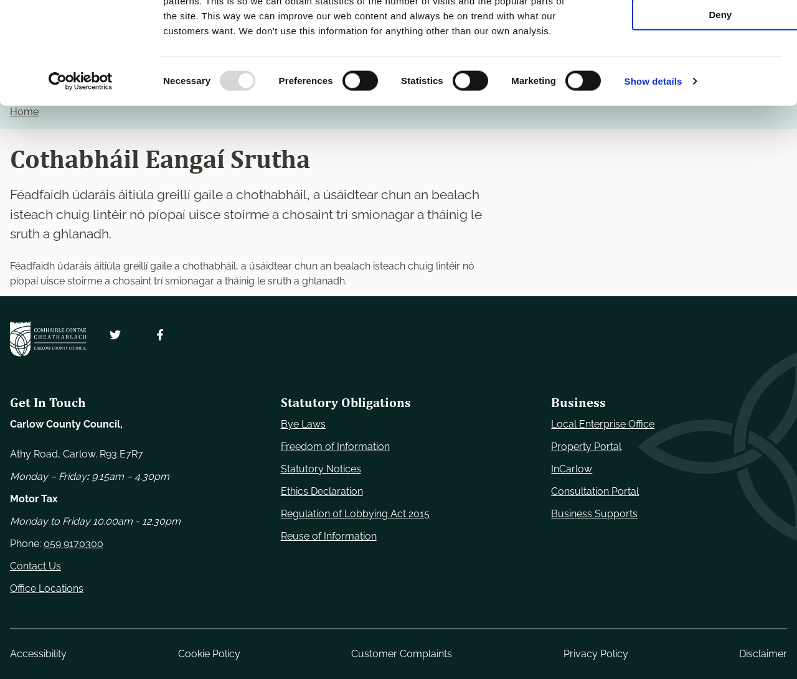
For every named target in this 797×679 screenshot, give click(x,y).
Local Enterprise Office (602, 424)
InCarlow (571, 469)
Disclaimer (763, 654)
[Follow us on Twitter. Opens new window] (115, 335)
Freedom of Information (335, 446)
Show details (653, 170)
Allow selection (693, 67)
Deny (693, 103)
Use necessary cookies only (693, 31)
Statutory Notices (321, 469)
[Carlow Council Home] (48, 339)
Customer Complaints (401, 654)
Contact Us (35, 566)
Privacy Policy (596, 654)
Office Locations (46, 588)
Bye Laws (303, 424)
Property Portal (586, 446)
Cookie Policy (209, 654)
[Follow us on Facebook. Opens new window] (160, 335)
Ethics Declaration (322, 491)
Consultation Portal (595, 491)
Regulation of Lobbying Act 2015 (355, 514)
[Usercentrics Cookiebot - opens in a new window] (80, 170)
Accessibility (38, 654)
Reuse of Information (329, 536)
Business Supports (594, 514)
